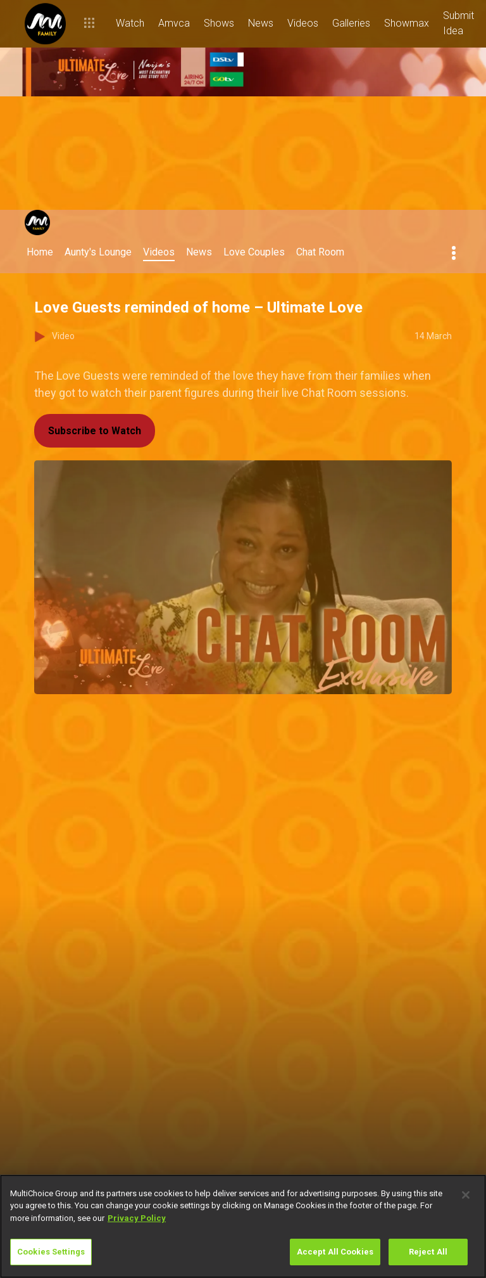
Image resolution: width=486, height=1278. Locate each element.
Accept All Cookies (335, 1251)
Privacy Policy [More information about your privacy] (137, 1218)
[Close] (466, 1195)
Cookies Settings (51, 1251)
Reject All (428, 1251)
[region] (243, 1226)
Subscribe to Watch (94, 431)
